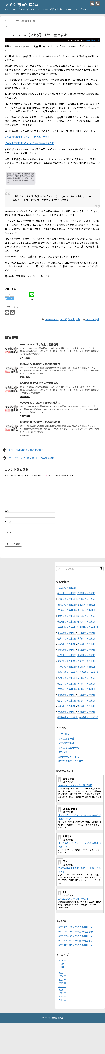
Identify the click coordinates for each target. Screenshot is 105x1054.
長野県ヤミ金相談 (67, 644)
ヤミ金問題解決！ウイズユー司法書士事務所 (27, 137)
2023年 (62, 979)
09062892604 (52, 319)
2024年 (62, 976)
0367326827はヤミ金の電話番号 (39, 383)
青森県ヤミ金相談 (67, 593)
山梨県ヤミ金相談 (86, 638)
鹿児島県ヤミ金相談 (68, 717)
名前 (7, 510)
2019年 (62, 993)
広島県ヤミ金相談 (67, 683)
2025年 (62, 972)
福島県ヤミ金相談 (86, 604)
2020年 (62, 989)
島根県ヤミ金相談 (67, 678)
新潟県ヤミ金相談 (89, 627)
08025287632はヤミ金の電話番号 (75, 940)
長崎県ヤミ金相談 (67, 706)
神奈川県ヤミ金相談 (68, 627)
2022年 (62, 983)
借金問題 (63, 752)
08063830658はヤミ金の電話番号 (40, 422)
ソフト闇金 (64, 734)
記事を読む (25, 357)
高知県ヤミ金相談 (86, 694)
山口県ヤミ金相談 (86, 683)
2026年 (62, 960)
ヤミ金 (71, 319)
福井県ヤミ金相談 (67, 638)
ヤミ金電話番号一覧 (91, 40)
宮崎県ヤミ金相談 (86, 711)
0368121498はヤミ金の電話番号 (74, 898)
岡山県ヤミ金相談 (86, 678)
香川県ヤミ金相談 (86, 689)
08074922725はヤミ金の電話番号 (75, 785)
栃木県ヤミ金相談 (86, 610)
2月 (62, 963)
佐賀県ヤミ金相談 (86, 700)
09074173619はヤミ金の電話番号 (75, 945)
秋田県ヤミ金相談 (86, 599)
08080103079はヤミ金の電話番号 (40, 402)
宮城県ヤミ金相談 (67, 599)
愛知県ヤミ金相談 (86, 649)
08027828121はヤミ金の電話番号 (75, 936)
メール (8, 521)
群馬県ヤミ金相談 (67, 616)
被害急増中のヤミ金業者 (70, 761)
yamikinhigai (92, 319)
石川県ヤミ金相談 (86, 632)
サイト (8, 532)
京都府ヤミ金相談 (67, 661)
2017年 (62, 1000)
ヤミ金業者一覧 (66, 738)
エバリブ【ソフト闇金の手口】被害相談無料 (28, 458)
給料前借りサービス (68, 756)
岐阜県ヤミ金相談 (86, 644)
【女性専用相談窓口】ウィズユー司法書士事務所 (29, 143)
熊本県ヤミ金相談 (86, 706)
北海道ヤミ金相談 (67, 587)
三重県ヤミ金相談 (67, 655)
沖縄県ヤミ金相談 (89, 717)
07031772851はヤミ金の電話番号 (23, 450)
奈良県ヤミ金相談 (86, 666)
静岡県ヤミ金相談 (67, 649)
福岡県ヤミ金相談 (67, 700)
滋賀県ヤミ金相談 (86, 655)
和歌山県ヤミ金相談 (68, 672)
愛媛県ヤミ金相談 (67, 694)
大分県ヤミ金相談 (67, 711)
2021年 (62, 986)
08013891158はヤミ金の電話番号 (75, 927)
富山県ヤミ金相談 (67, 632)
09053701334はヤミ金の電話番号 (75, 931)
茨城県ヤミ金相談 (67, 610)
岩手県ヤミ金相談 (86, 593)
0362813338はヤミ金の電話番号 (39, 344)
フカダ (63, 319)
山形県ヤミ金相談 (67, 604)
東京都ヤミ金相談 (67, 621)
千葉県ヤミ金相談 (86, 621)
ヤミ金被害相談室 (21, 4)
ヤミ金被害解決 (66, 743)
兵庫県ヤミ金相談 (67, 666)
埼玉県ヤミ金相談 (86, 616)
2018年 (62, 996)
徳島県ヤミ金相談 (67, 689)
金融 (78, 319)
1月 (62, 967)
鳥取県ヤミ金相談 (89, 672)
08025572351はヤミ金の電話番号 (40, 364)
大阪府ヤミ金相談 (86, 661)
